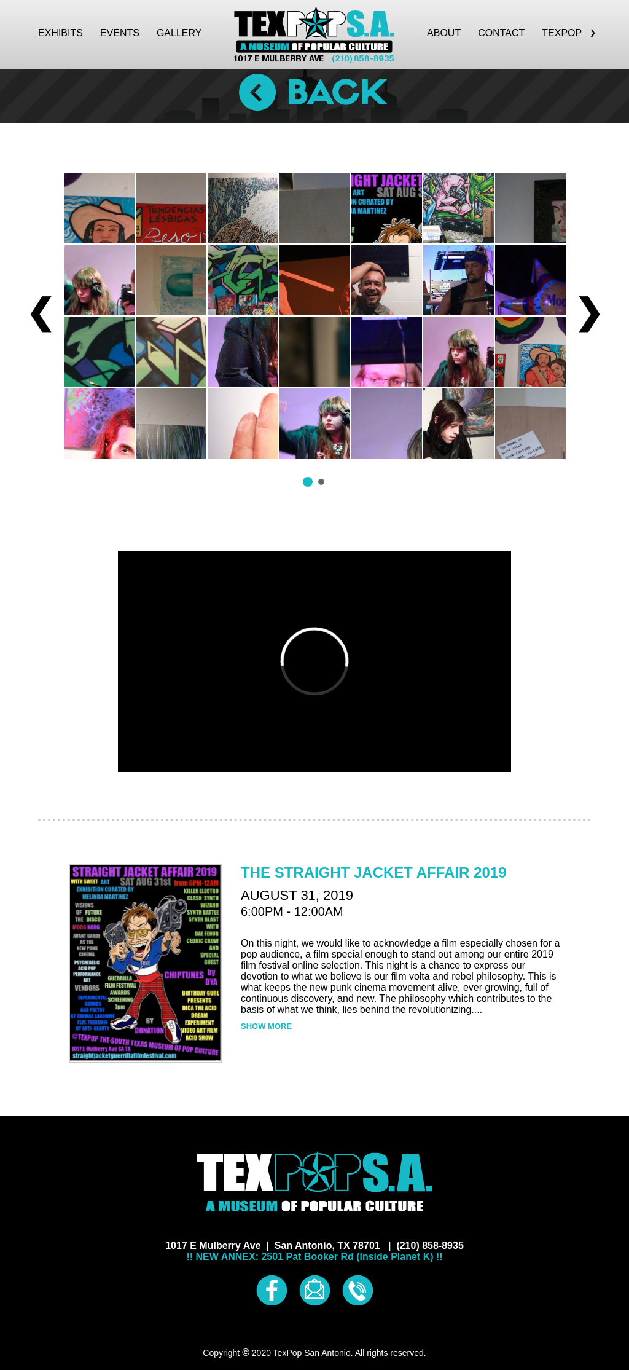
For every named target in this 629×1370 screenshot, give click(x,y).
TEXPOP (569, 33)
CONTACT (501, 33)
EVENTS (119, 33)
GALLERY (179, 33)
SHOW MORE (266, 1026)
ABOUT (444, 33)
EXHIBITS (60, 33)
